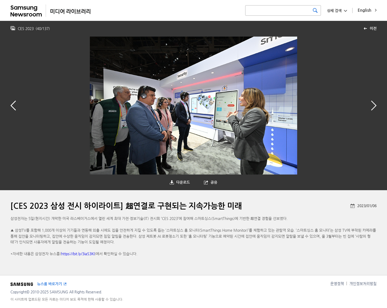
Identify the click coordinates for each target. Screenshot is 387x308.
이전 (373, 28)
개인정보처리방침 (363, 283)
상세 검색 (334, 11)
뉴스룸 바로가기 (49, 284)
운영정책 (337, 283)
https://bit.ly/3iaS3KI (78, 254)
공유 (213, 182)
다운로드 (183, 182)
